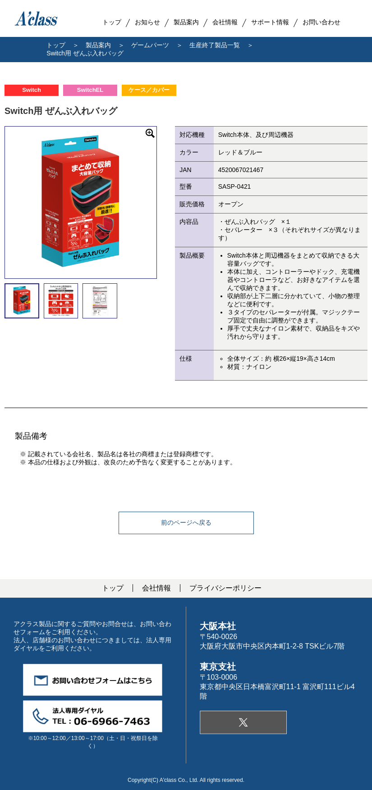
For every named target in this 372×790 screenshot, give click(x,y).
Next (163, 202)
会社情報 (156, 588)
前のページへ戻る (186, 522)
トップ (55, 45)
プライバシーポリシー (225, 588)
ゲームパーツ (150, 45)
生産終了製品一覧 (214, 45)
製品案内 (186, 22)
